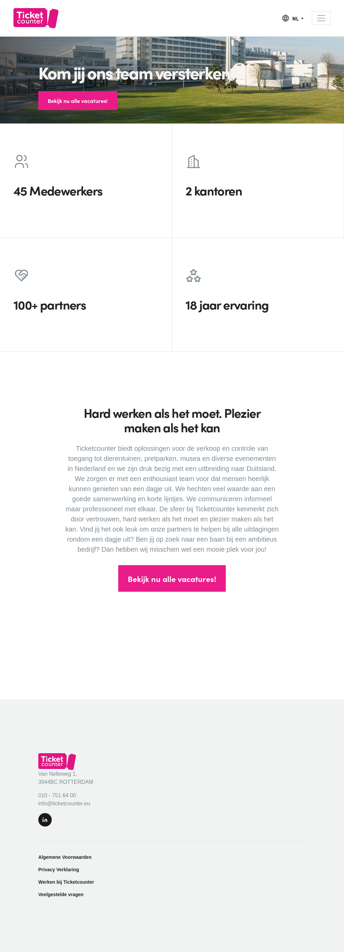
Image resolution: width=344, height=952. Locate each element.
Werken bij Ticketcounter (66, 882)
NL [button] (296, 18)
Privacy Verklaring (58, 869)
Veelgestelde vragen (61, 894)
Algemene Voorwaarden (64, 857)
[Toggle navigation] (321, 18)
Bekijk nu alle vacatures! (78, 100)
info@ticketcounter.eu (64, 803)
